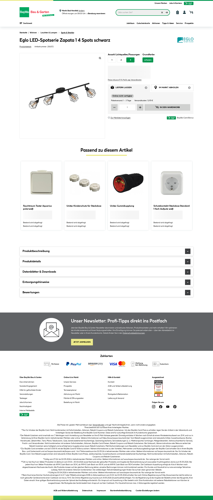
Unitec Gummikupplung (122, 206)
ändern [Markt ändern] (82, 11)
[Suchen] (166, 12)
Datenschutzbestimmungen (134, 333)
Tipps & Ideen (168, 23)
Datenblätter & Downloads (106, 272)
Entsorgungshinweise (106, 282)
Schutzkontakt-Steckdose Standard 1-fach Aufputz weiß (172, 207)
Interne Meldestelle (27, 410)
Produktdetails (25, 47)
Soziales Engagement (28, 386)
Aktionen (156, 23)
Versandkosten (98, 425)
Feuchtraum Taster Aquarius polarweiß (37, 207)
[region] (62, 95)
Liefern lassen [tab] (130, 88)
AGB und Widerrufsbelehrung (120, 386)
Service (179, 23)
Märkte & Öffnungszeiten (74, 398)
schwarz (147, 60)
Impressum (101, 490)
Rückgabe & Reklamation (118, 394)
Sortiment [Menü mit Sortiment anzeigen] (26, 23)
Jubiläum (130, 23)
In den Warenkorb (167, 107)
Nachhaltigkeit (25, 406)
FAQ (110, 390)
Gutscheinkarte (143, 23)
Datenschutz (87, 490)
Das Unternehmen (27, 382)
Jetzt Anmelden (82, 342)
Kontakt (111, 382)
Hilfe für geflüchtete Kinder (30, 390)
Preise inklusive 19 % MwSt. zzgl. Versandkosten (125, 80)
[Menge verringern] (114, 107)
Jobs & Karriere (175, 3)
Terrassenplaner (70, 390)
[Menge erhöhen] (140, 107)
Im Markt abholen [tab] (173, 88)
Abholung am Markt (72, 394)
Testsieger (23, 398)
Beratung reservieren (95, 14)
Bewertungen (106, 292)
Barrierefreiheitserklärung (120, 490)
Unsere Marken (161, 3)
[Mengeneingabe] (127, 107)
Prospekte (189, 23)
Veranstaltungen (26, 394)
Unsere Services (70, 382)
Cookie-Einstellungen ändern (147, 490)
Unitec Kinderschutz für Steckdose (84, 206)
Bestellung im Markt (72, 402)
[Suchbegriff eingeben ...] (143, 12)
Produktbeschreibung (106, 251)
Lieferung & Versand (116, 398)
